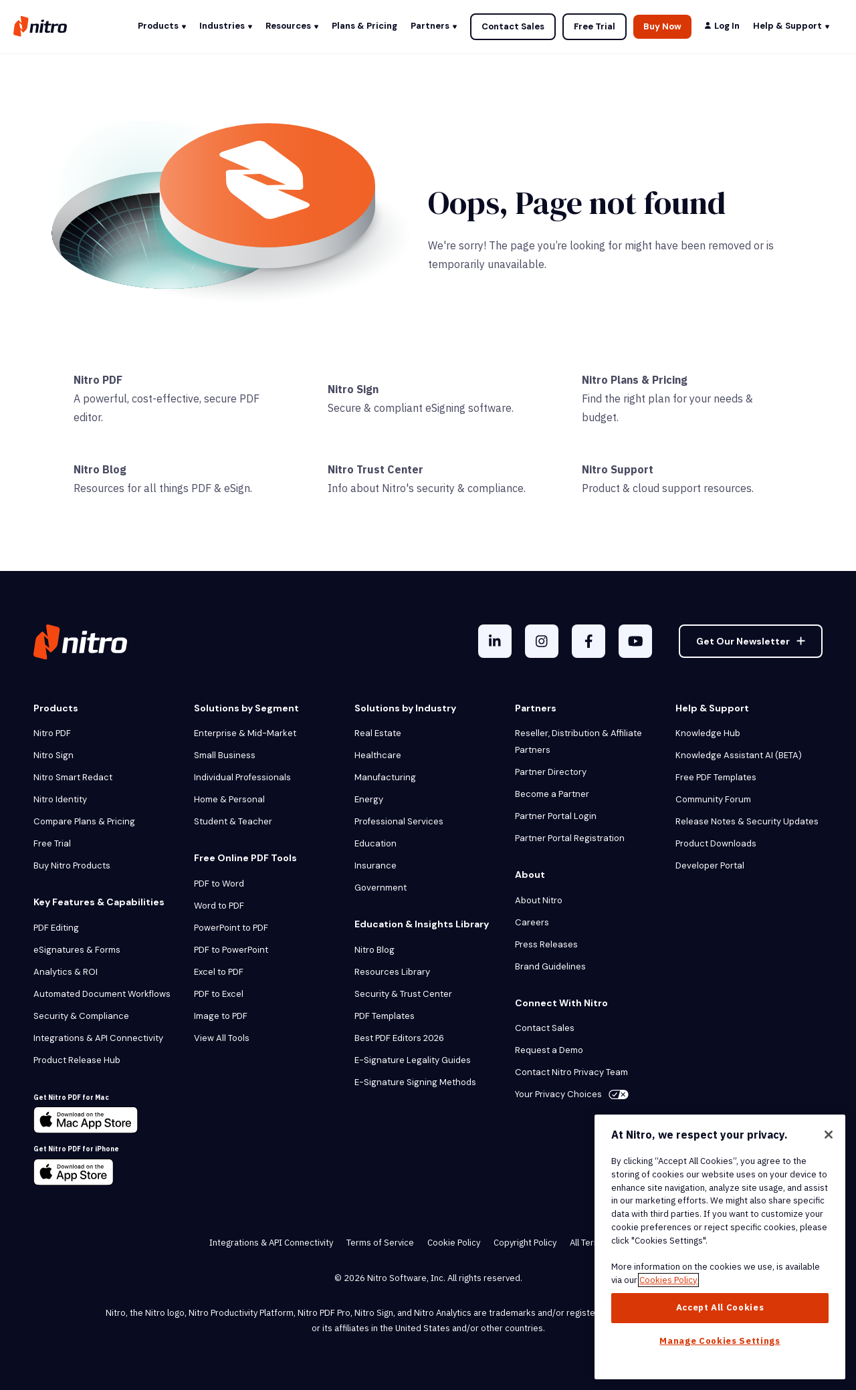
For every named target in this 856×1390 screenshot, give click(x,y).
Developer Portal (709, 865)
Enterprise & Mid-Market (245, 733)
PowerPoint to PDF (231, 927)
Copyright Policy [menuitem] (525, 1242)
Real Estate (377, 733)
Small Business (224, 755)
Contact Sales (512, 26)
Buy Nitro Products (71, 865)
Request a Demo (549, 1050)
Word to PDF (219, 905)
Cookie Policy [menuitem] (453, 1242)
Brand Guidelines (550, 966)
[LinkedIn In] (495, 641)
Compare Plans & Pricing (84, 821)
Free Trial (594, 26)
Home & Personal (229, 799)
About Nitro (538, 900)
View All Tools (221, 1038)
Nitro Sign (353, 389)
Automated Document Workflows (102, 994)
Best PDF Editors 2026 (399, 1038)
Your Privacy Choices (572, 1094)
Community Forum (713, 799)
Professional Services (398, 821)
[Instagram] (541, 641)
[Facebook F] (588, 641)
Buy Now (662, 26)
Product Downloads (715, 843)
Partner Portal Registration (570, 838)
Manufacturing (385, 777)
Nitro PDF (98, 379)
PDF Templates (384, 1016)
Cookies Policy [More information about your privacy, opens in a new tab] (668, 1280)
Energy (368, 799)
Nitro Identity (60, 799)
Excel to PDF (218, 971)
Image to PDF (220, 1016)
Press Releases (546, 944)
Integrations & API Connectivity (98, 1038)
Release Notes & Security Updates (747, 821)
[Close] (828, 1134)
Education (375, 843)
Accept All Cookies (720, 1307)
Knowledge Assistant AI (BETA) (738, 755)
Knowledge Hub (707, 733)
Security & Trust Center (403, 994)
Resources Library (392, 971)
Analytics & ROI (65, 971)
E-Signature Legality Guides (412, 1060)
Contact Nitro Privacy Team (571, 1072)
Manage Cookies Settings (719, 1341)
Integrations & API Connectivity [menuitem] (271, 1242)
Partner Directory (550, 772)
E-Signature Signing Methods (415, 1082)
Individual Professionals (242, 777)
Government (380, 887)
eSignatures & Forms (76, 949)
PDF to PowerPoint (231, 949)
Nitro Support (617, 469)
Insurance (375, 865)
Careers (532, 922)
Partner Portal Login (556, 816)
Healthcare (377, 755)
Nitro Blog (100, 469)
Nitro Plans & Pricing (634, 379)
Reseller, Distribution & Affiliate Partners (578, 741)
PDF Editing (56, 927)
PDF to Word (219, 883)
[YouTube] (635, 641)
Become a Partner (552, 794)
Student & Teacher (233, 821)
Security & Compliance (81, 1016)
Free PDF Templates (715, 777)
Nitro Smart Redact (72, 777)
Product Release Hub (76, 1060)
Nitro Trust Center (375, 469)
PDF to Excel (218, 994)
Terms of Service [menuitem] (380, 1242)
